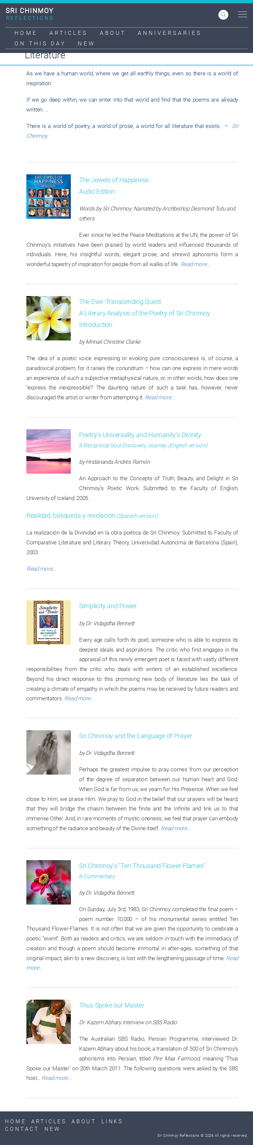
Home (25, 33)
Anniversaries (170, 33)
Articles (68, 33)
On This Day (40, 43)
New (86, 43)
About (113, 33)
